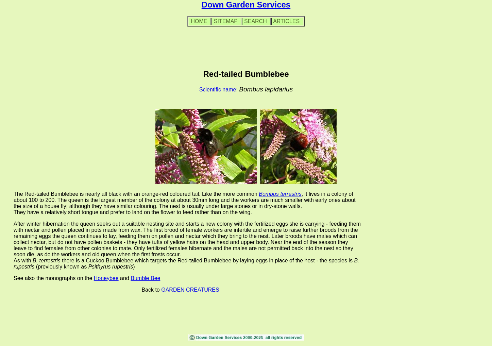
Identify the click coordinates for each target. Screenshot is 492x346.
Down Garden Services (246, 4)
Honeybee (106, 278)
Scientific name (217, 89)
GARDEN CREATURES (190, 290)
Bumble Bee (145, 278)
